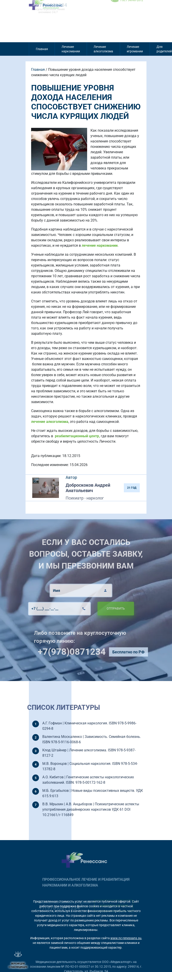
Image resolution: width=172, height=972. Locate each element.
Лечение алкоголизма (103, 49)
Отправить (103, 608)
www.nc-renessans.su (125, 938)
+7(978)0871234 (84, 651)
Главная (42, 49)
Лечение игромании (135, 49)
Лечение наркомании (71, 49)
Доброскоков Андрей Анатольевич (88, 487)
